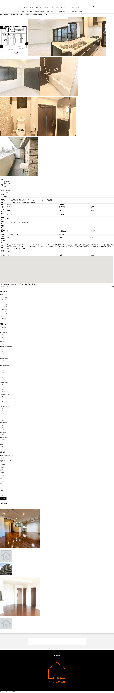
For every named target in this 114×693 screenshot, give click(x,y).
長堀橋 (3, 353)
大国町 (3, 379)
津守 (3, 434)
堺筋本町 (3, 387)
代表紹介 (47, 7)
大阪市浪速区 (4, 302)
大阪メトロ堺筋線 (4, 382)
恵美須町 (3, 391)
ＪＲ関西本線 (3, 327)
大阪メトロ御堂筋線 (4, 365)
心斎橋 (3, 375)
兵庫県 (1, 316)
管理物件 (84, 7)
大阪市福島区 (4, 297)
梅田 (3, 368)
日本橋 (3, 415)
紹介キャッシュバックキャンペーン (60, 7)
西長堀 (3, 349)
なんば (3, 377)
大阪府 (1, 294)
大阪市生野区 (4, 304)
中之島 (3, 441)
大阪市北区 (4, 311)
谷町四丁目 (4, 360)
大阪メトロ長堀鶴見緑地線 (6, 346)
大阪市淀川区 (4, 309)
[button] (93, 7)
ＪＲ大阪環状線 (3, 332)
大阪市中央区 (4, 313)
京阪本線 (2, 444)
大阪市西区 (4, 299)
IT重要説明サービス (75, 7)
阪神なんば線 (3, 337)
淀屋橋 (3, 370)
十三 (3, 344)
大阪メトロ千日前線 (4, 406)
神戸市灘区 (4, 318)
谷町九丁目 (4, 418)
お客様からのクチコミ (51, 11)
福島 (3, 334)
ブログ (31, 7)
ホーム (19, 7)
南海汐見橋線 (3, 432)
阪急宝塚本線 (3, 341)
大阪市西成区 (4, 306)
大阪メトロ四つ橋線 (4, 394)
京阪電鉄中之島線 (4, 437)
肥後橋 (3, 396)
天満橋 (3, 439)
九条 (3, 425)
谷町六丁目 (4, 356)
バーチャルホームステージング (75, 11)
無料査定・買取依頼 (39, 11)
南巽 (3, 420)
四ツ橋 (3, 401)
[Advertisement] (57, 641)
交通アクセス (39, 7)
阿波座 (3, 408)
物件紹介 (26, 7)
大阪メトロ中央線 (4, 422)
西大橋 (3, 351)
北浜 (3, 384)
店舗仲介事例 (62, 11)
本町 (3, 372)
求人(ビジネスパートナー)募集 (25, 11)
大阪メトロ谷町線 (4, 358)
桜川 (3, 339)
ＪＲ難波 (3, 329)
